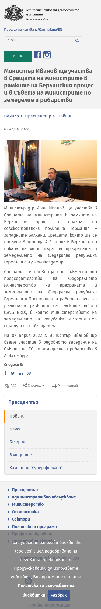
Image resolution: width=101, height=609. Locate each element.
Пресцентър (38, 116)
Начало (11, 116)
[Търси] (39, 40)
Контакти (48, 29)
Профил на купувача (21, 29)
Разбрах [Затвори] (59, 595)
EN (60, 29)
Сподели (34, 385)
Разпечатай (68, 386)
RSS (13, 386)
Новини (64, 116)
